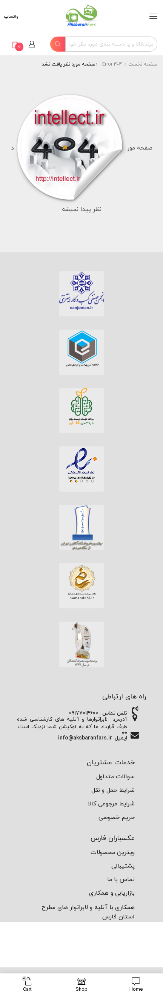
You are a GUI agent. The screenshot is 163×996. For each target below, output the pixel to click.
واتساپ (12, 17)
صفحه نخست (142, 64)
